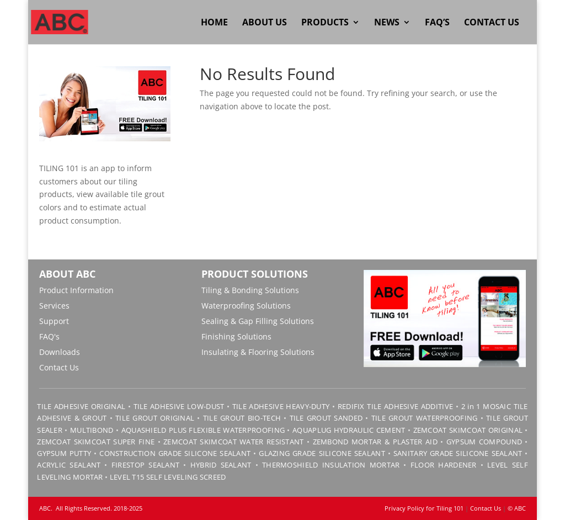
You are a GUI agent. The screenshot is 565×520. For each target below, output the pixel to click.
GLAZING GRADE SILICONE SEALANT (322, 453)
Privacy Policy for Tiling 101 (424, 508)
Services (54, 305)
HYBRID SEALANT (221, 465)
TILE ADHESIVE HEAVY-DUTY (281, 406)
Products (325, 23)
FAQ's (49, 336)
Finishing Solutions (236, 336)
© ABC (517, 508)
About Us (264, 23)
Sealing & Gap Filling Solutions (257, 321)
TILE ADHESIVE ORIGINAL (81, 406)
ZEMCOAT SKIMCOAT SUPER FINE (95, 442)
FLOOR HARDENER (444, 465)
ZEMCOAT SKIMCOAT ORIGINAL (468, 430)
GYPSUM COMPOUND (484, 442)
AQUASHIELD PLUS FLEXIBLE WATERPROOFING (203, 430)
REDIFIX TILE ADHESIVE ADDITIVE (396, 406)
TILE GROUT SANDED (326, 418)
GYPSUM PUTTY (64, 453)
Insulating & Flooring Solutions (258, 352)
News (386, 23)
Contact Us (491, 23)
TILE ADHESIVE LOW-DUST (179, 406)
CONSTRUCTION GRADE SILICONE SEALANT (174, 453)
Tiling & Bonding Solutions (250, 290)
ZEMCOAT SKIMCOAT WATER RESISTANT (233, 442)
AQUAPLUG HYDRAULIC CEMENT (349, 430)
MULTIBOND (92, 430)
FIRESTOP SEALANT (145, 465)
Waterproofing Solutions (246, 305)
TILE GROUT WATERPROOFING (424, 418)
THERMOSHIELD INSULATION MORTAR (330, 465)
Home (214, 23)
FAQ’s (437, 23)
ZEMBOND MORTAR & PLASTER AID (375, 442)
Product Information (76, 290)
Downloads (59, 352)
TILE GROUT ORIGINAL (154, 418)
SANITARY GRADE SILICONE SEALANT (458, 453)
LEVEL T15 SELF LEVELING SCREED (168, 477)
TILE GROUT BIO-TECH (242, 418)
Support (54, 321)
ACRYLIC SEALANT (68, 465)
